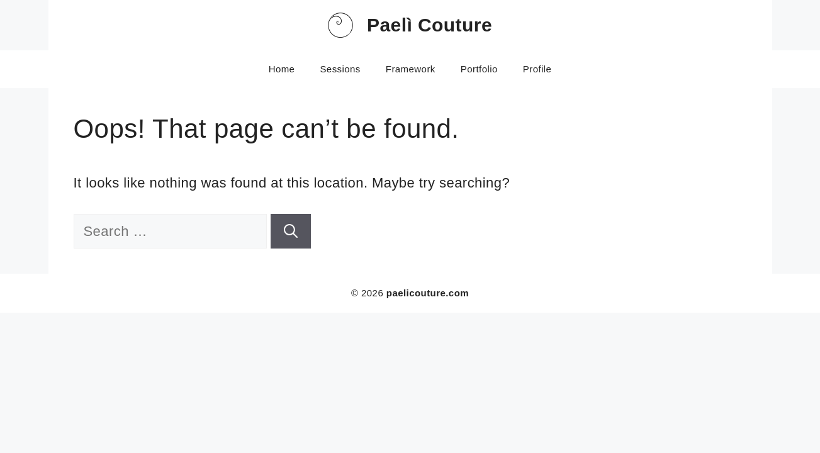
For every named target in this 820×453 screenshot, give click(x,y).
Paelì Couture (429, 24)
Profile (537, 69)
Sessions (340, 69)
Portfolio (479, 69)
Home (282, 69)
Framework (410, 69)
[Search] (291, 231)
